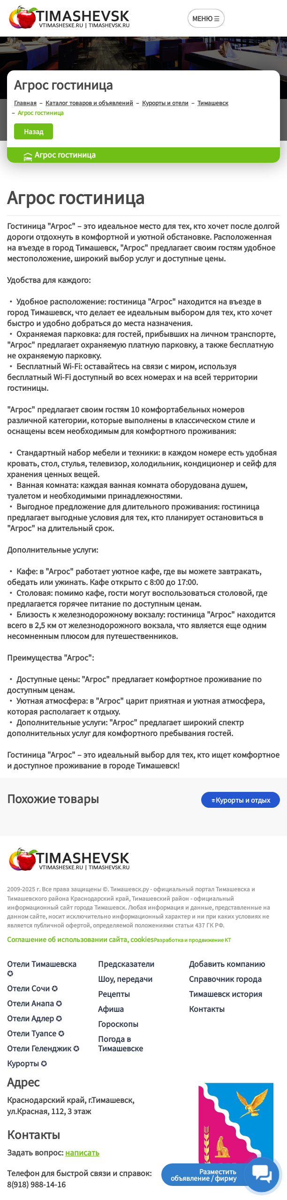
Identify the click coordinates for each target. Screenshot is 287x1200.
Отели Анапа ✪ (34, 1003)
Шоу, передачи (125, 978)
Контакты (207, 1008)
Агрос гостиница (59, 154)
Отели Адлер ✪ (34, 1018)
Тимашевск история (225, 993)
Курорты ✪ (27, 1063)
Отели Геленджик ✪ (43, 1048)
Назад (33, 131)
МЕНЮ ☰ (206, 18)
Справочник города (225, 978)
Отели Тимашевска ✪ (41, 968)
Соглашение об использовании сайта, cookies (80, 939)
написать (82, 1152)
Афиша (111, 1008)
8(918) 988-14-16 (36, 1184)
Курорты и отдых (240, 799)
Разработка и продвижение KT (192, 939)
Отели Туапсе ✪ (35, 1033)
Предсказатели (126, 963)
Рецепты (114, 993)
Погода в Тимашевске (120, 1043)
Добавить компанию (227, 963)
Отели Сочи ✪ (32, 988)
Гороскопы (118, 1023)
